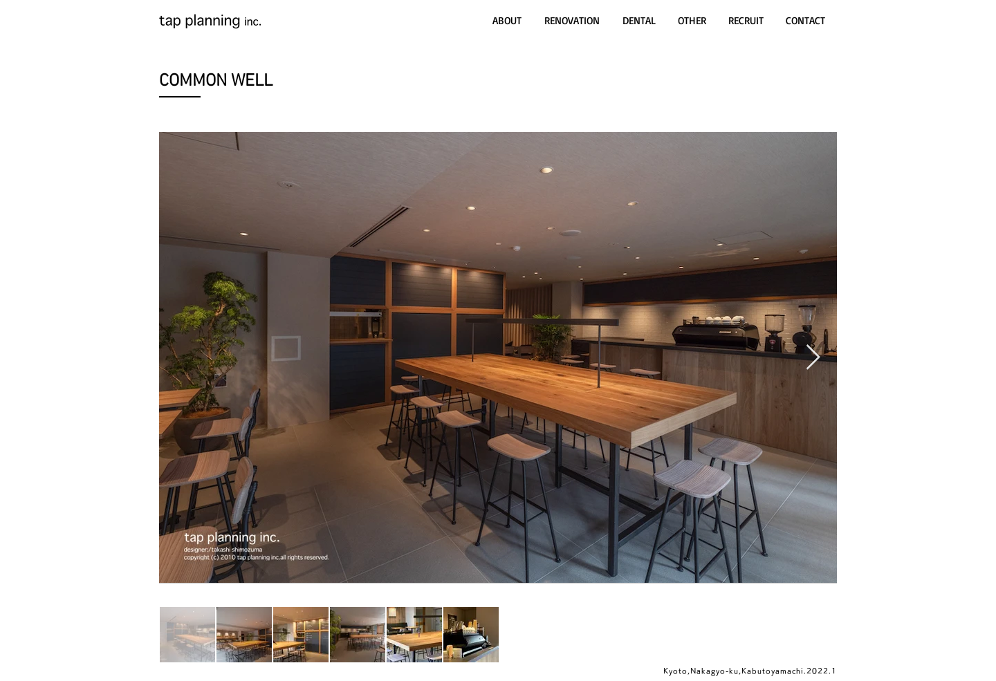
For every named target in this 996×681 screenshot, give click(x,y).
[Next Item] (813, 357)
